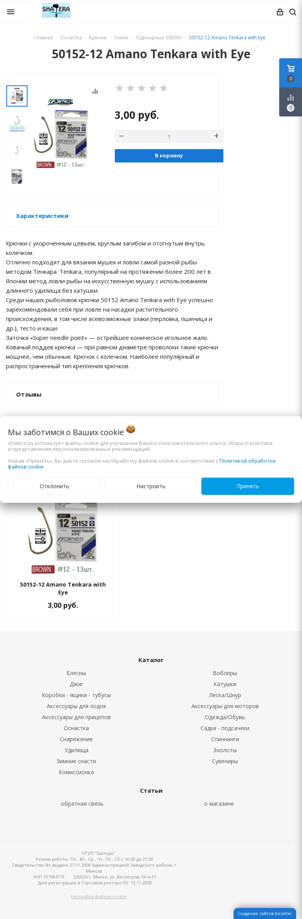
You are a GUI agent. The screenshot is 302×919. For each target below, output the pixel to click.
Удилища (76, 750)
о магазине (219, 803)
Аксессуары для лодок (76, 706)
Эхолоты (225, 750)
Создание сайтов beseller (265, 913)
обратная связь (82, 803)
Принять (247, 486)
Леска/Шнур (225, 695)
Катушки (225, 684)
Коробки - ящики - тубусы (76, 695)
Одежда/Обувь (225, 717)
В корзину (169, 155)
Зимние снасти (76, 761)
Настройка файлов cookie (98, 896)
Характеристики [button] (42, 216)
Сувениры (225, 761)
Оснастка (76, 728)
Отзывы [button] (28, 394)
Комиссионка (76, 772)
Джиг (76, 684)
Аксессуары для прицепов (76, 717)
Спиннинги (225, 739)
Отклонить (54, 486)
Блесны (76, 673)
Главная (43, 37)
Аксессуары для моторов (225, 706)
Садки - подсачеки (225, 728)
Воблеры (225, 673)
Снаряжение (76, 739)
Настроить (151, 486)
